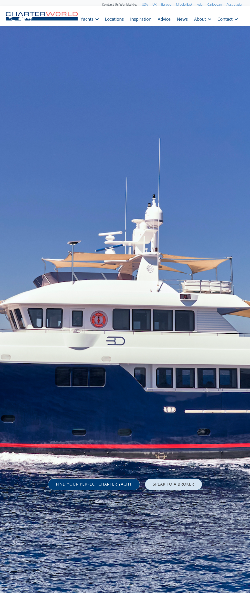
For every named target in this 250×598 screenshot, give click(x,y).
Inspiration (140, 18)
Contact (225, 18)
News (182, 18)
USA (145, 4)
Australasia (234, 4)
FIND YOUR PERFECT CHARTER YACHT (94, 484)
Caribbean (214, 4)
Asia (200, 4)
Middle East (184, 4)
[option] (125, 299)
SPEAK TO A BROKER (173, 484)
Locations (114, 18)
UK (154, 4)
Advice (164, 18)
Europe (166, 4)
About (200, 18)
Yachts (87, 18)
